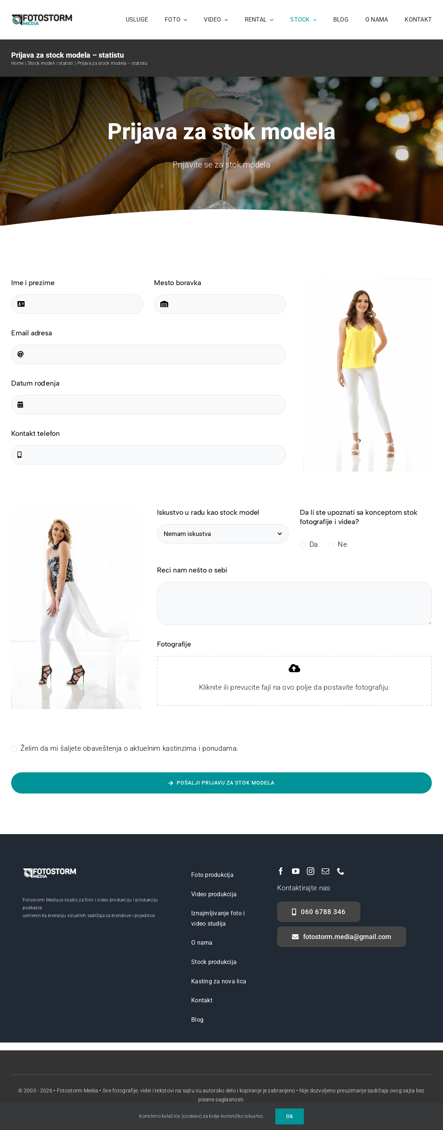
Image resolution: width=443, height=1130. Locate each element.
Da (313, 544)
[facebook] (281, 871)
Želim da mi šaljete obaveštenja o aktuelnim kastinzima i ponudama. (129, 748)
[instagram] (310, 871)
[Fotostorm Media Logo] (42, 17)
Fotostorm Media (77, 1091)
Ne (342, 544)
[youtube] (295, 871)
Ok (289, 1116)
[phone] (340, 871)
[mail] (325, 871)
